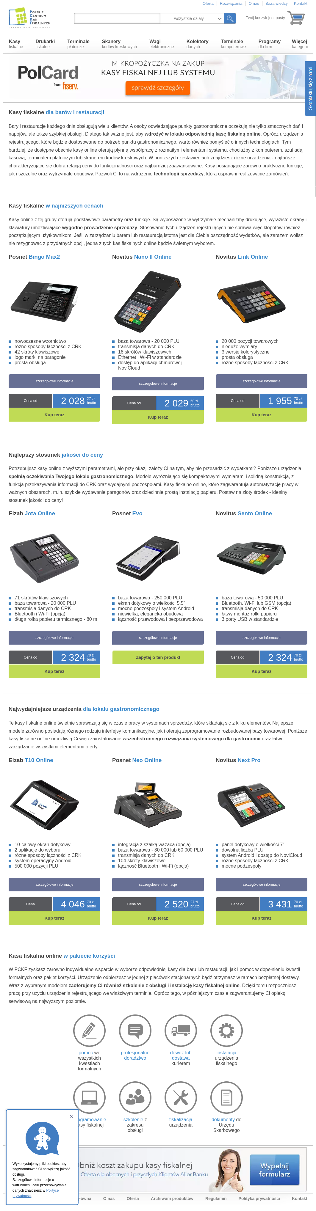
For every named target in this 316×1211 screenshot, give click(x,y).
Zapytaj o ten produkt (158, 657)
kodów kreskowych (119, 44)
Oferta (208, 3)
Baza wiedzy (276, 3)
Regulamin (216, 1198)
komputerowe (233, 44)
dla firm (270, 44)
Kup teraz (55, 414)
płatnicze (78, 44)
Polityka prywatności (259, 1198)
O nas (253, 3)
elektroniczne (161, 44)
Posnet (34, 257)
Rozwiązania (231, 3)
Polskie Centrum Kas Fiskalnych (30, 18)
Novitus (142, 257)
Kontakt (300, 3)
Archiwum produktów (172, 1198)
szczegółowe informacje (54, 381)
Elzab (32, 513)
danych (198, 44)
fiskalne (16, 44)
